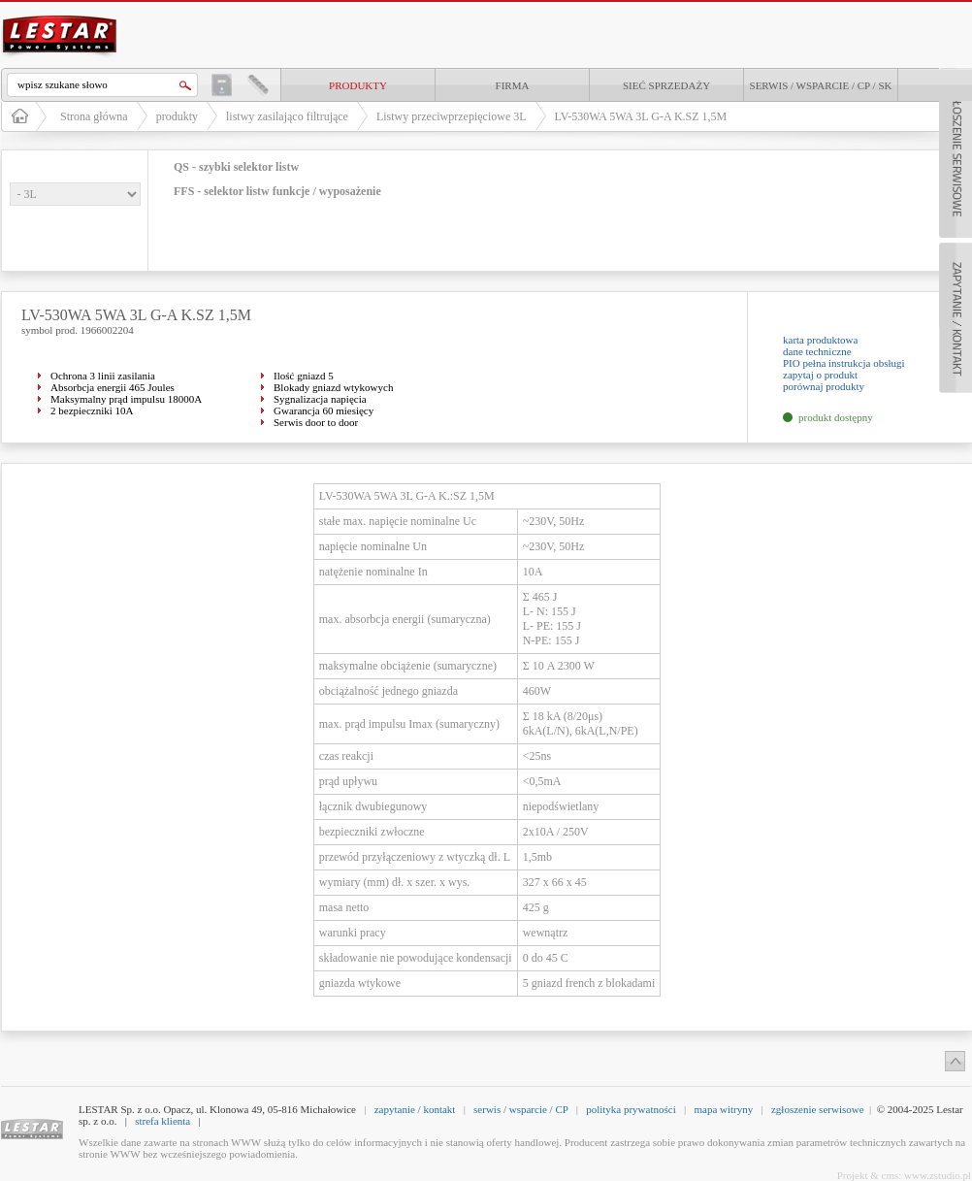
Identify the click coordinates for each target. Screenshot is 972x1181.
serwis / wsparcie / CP (520, 1109)
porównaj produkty (823, 386)
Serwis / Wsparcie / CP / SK (821, 85)
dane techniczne (817, 351)
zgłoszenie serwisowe (817, 1109)
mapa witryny (723, 1109)
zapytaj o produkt (820, 374)
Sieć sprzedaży (666, 85)
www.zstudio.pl (937, 1175)
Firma (513, 85)
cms (890, 1175)
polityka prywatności (631, 1109)
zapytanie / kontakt (415, 1109)
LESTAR (60, 13)
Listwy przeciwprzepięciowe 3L (451, 116)
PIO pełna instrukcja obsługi (844, 363)
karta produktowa (820, 339)
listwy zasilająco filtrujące (287, 116)
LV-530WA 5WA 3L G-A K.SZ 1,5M (641, 116)
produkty (358, 85)
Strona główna (94, 116)
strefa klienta (162, 1121)
